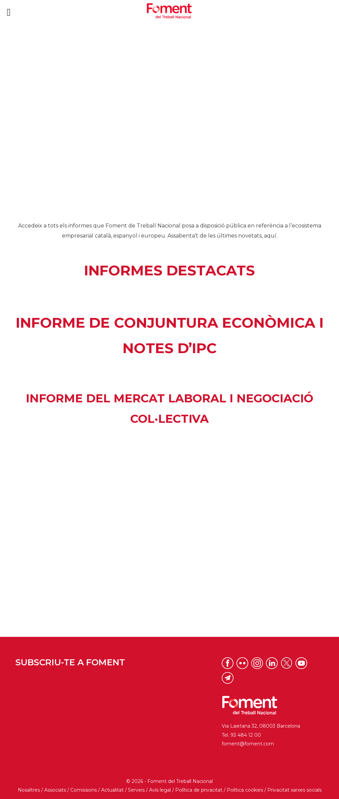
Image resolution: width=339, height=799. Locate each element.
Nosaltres (29, 790)
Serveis (136, 790)
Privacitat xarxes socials (294, 790)
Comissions (83, 790)
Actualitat (112, 790)
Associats (55, 790)
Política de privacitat (198, 790)
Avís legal (160, 790)
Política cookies (245, 790)
